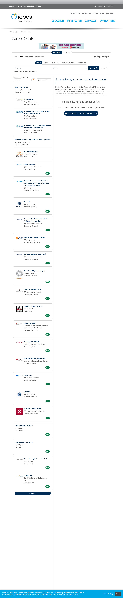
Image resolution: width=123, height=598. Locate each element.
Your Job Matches (68, 63)
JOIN (94, 6)
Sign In (106, 56)
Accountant (28, 375)
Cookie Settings (108, 594)
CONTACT (110, 6)
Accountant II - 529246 (31, 342)
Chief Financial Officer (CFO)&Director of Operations (33, 139)
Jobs (21, 56)
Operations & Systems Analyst (34, 271)
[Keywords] (32, 68)
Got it (118, 594)
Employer (67, 52)
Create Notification (44, 80)
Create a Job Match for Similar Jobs (81, 113)
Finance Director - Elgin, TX (33, 306)
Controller (27, 202)
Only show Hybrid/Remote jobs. (26, 71)
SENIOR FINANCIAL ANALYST (33, 409)
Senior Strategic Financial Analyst (35, 459)
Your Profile (29, 56)
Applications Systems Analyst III (34, 237)
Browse (45, 63)
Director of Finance (21, 87)
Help (97, 56)
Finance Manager (29, 323)
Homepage (13, 32)
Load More (32, 493)
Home (16, 56)
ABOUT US (101, 6)
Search (38, 63)
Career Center (25, 32)
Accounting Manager (31, 151)
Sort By (17, 80)
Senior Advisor (29, 99)
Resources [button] (39, 56)
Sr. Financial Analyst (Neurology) (35, 254)
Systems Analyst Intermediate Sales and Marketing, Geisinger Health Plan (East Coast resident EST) (36, 183)
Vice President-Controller (32, 289)
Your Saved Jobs (81, 63)
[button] (104, 68)
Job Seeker (56, 52)
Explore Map (55, 63)
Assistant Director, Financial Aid (34, 358)
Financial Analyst (29, 164)
